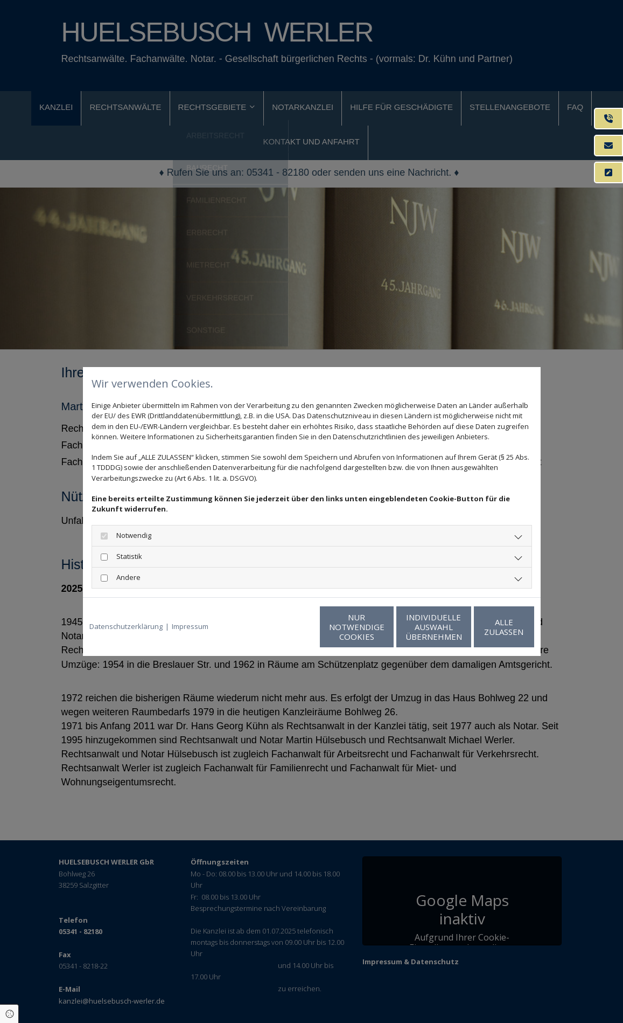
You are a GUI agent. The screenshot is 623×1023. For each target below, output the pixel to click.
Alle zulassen (484, 626)
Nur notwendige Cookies (279, 627)
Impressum (190, 626)
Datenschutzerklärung (126, 626)
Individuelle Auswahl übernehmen (382, 627)
